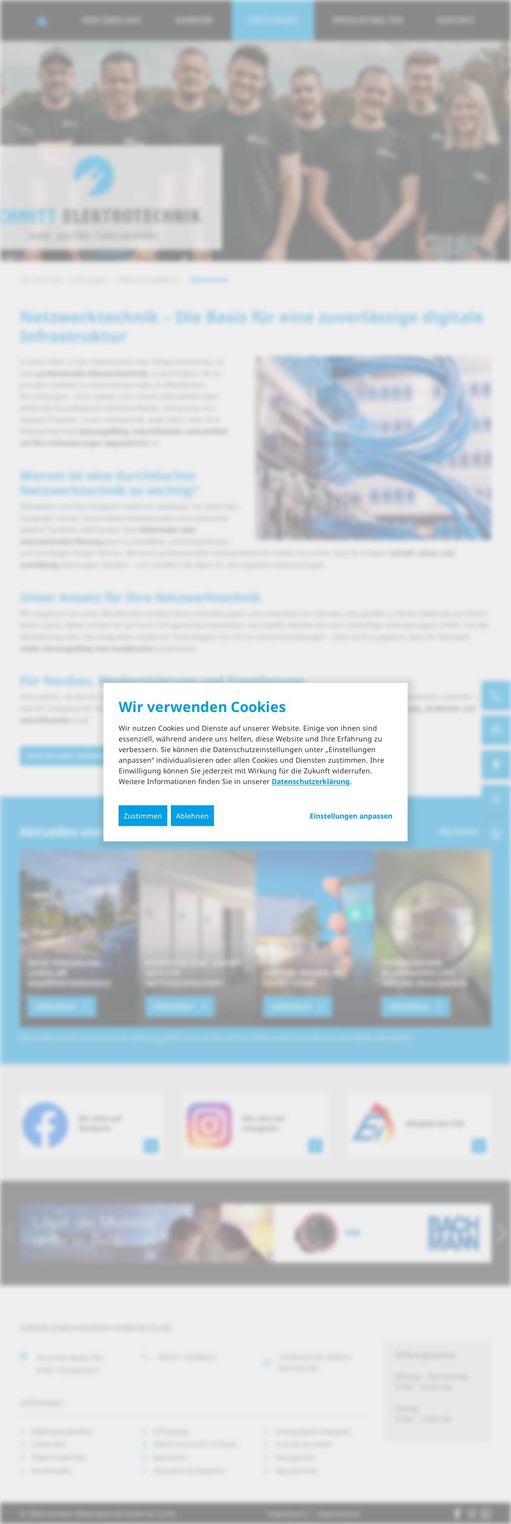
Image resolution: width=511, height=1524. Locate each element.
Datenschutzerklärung (311, 781)
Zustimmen (143, 816)
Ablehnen (192, 816)
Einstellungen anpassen (351, 816)
